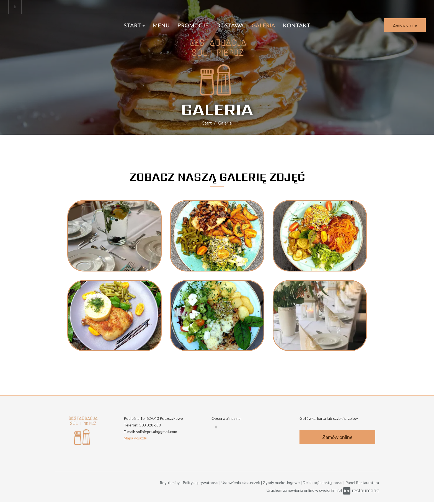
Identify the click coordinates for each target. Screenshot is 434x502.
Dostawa (230, 25)
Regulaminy (170, 482)
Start (134, 25)
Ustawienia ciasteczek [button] (241, 482)
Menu (161, 25)
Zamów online (405, 25)
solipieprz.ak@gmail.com (156, 431)
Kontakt (296, 25)
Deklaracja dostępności (323, 482)
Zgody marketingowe (282, 482)
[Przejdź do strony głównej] (217, 66)
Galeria (263, 25)
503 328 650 (150, 425)
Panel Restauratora (362, 482)
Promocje (192, 25)
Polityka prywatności (201, 482)
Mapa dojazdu (135, 438)
